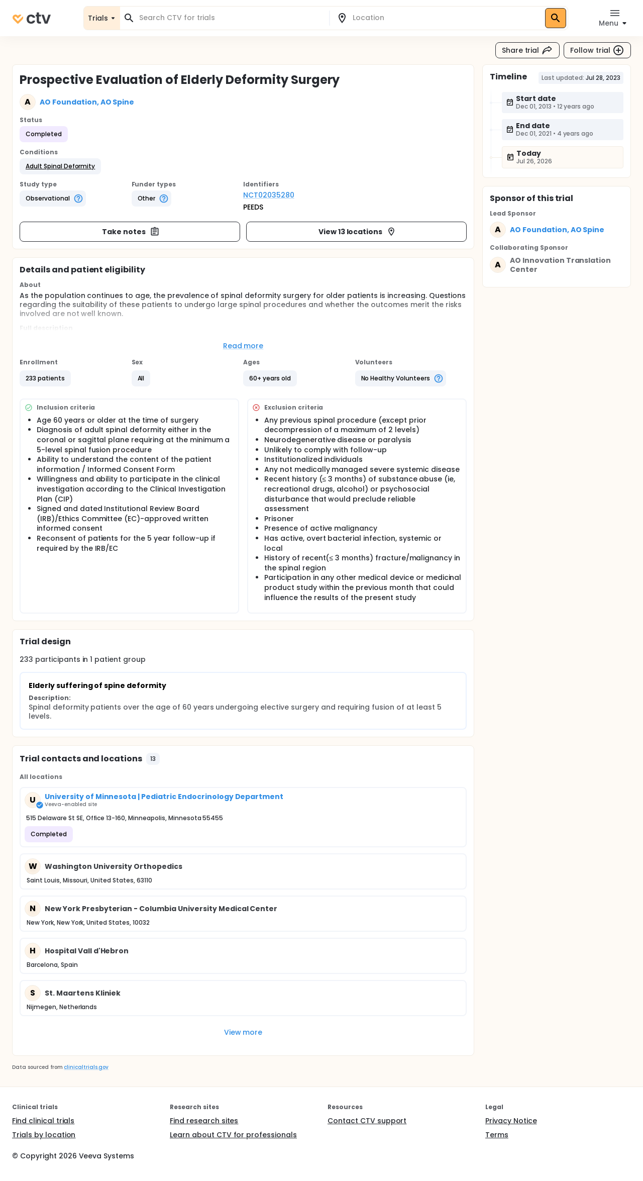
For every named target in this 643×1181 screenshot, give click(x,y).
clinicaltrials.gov (86, 1067)
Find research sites (204, 1120)
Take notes (131, 232)
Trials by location (43, 1134)
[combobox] (230, 18)
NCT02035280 (268, 195)
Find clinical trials (43, 1120)
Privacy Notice (511, 1120)
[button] (60, 166)
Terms (496, 1134)
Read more (243, 345)
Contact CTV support (367, 1120)
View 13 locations (357, 232)
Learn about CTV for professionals (233, 1134)
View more (243, 1032)
